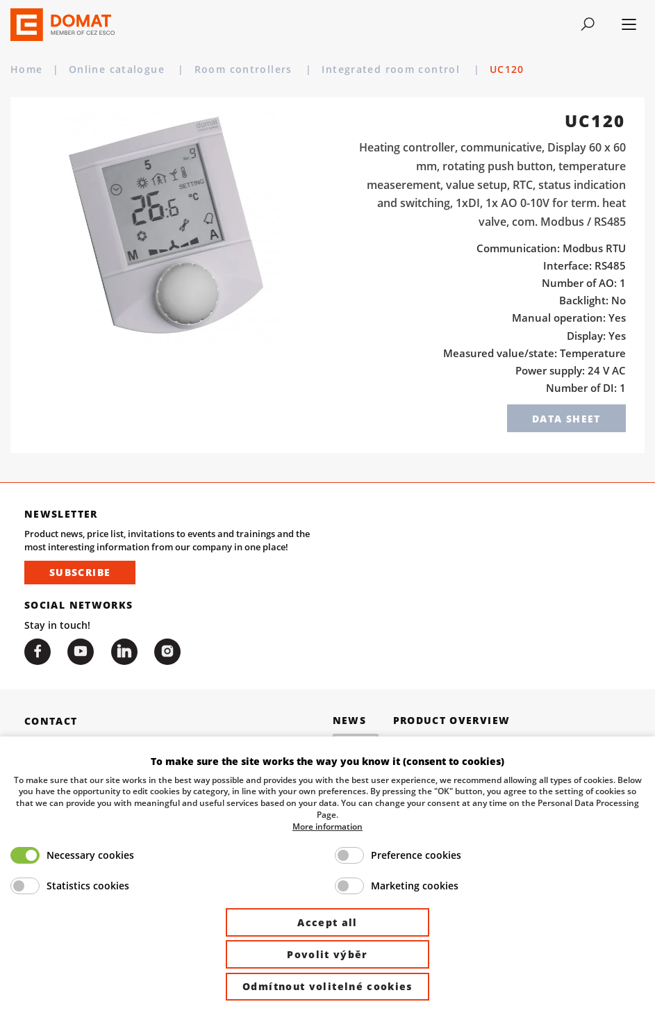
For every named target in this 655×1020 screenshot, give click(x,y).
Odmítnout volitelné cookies (327, 986)
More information (327, 826)
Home (26, 69)
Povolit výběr (327, 954)
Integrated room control (392, 69)
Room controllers (245, 69)
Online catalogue (118, 69)
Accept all (327, 922)
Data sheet (566, 418)
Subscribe (79, 572)
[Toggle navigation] (587, 24)
